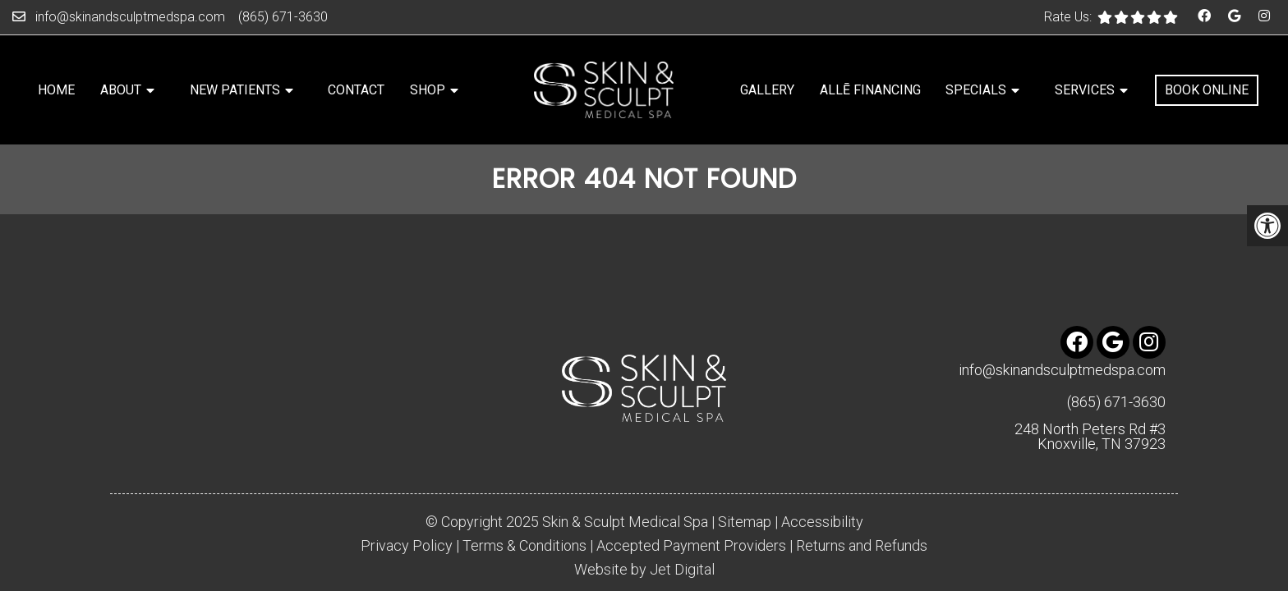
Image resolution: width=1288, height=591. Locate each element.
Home (56, 90)
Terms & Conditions (524, 508)
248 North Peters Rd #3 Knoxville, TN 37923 (1090, 399)
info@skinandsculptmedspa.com (130, 17)
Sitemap (744, 484)
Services (1085, 90)
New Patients (235, 90)
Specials (975, 90)
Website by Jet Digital (644, 532)
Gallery (767, 90)
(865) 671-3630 (283, 17)
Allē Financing (870, 90)
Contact (356, 90)
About (120, 90)
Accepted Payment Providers (691, 508)
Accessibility (822, 484)
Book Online (1207, 90)
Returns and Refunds (861, 508)
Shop (427, 90)
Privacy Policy (407, 508)
